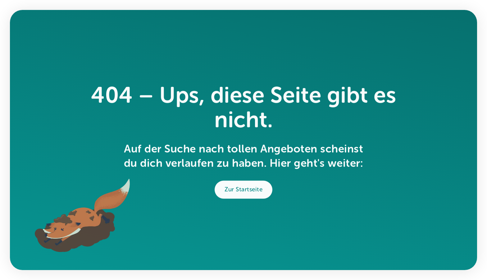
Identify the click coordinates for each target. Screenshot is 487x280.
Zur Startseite (243, 190)
